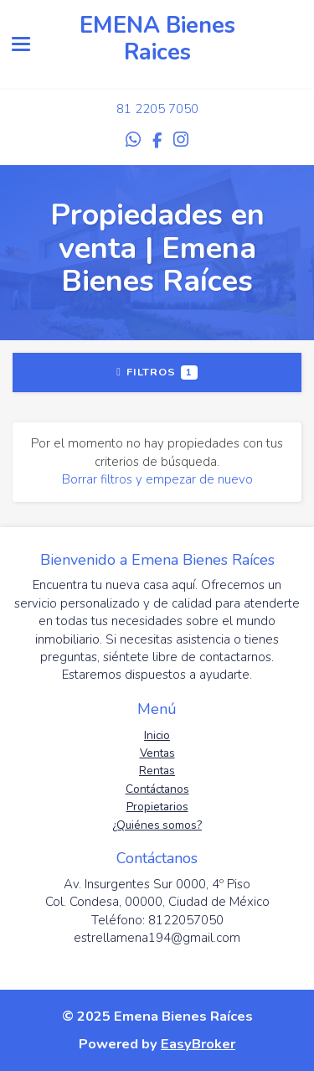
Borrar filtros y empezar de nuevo (157, 479)
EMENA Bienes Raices (157, 39)
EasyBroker (198, 1043)
